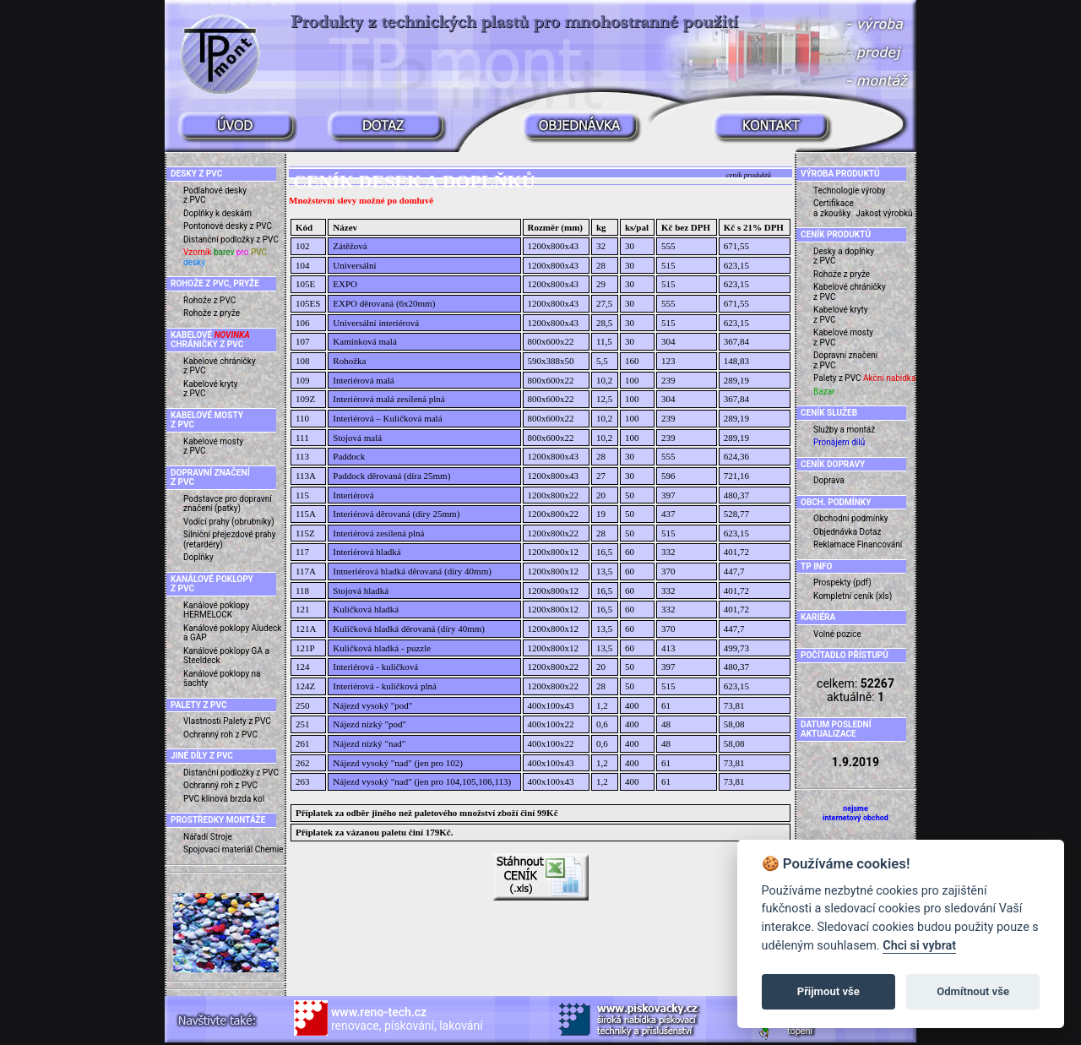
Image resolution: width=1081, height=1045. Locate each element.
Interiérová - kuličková (375, 666)
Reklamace (834, 544)
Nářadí (195, 836)
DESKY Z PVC (196, 173)
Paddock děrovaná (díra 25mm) (391, 476)
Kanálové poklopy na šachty (222, 679)
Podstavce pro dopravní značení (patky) (227, 504)
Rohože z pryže (211, 313)
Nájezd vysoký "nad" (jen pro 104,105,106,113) (422, 781)
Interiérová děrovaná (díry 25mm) (396, 514)
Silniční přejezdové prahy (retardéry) (229, 539)
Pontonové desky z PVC (227, 226)
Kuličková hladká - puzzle (382, 648)
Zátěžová (350, 246)
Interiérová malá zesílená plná (388, 399)
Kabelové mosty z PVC (213, 446)
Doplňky (198, 557)
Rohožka (349, 361)
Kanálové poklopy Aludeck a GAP (232, 633)
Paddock (349, 456)
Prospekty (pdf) (842, 582)
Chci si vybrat (919, 946)
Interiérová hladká (366, 552)
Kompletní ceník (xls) (852, 596)
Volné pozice (837, 634)
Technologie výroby (849, 190)
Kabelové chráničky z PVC (219, 366)
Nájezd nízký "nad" (369, 743)
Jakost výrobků (884, 213)
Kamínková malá (364, 341)
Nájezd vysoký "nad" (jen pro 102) (397, 763)
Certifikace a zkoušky (833, 208)
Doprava (829, 480)
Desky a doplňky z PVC (843, 256)
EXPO (345, 284)
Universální (354, 265)
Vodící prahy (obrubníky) (228, 521)
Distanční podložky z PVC (231, 239)
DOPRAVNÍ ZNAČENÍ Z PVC (210, 477)
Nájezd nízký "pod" (369, 724)
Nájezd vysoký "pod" (372, 705)
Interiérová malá (363, 380)
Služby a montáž (844, 429)
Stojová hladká (360, 590)
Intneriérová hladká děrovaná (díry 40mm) (412, 571)
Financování (880, 544)
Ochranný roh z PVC (220, 734)
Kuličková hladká (366, 609)
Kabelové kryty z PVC (210, 389)
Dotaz (871, 531)
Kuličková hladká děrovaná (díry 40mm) (409, 628)
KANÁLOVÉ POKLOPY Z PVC (212, 584)
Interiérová (353, 495)
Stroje (221, 836)
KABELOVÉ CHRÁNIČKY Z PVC (210, 340)
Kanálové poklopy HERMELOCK (216, 610)
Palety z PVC (246, 721)
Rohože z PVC (209, 300)
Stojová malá (357, 438)
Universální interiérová (376, 323)
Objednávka (835, 531)
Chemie (269, 849)
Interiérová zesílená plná (378, 533)
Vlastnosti (202, 721)
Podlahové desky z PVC (215, 195)
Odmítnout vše (973, 991)
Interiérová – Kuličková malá (387, 418)
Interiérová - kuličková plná (384, 686)
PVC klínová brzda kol (223, 798)
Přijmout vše (828, 991)
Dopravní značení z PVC (845, 360)
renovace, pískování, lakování (407, 1018)
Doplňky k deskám (217, 213)
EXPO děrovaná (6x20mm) (384, 303)
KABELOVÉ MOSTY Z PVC (207, 420)
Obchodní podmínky (850, 518)
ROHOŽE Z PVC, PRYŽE (215, 283)
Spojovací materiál (218, 849)
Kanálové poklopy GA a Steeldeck (226, 656)
